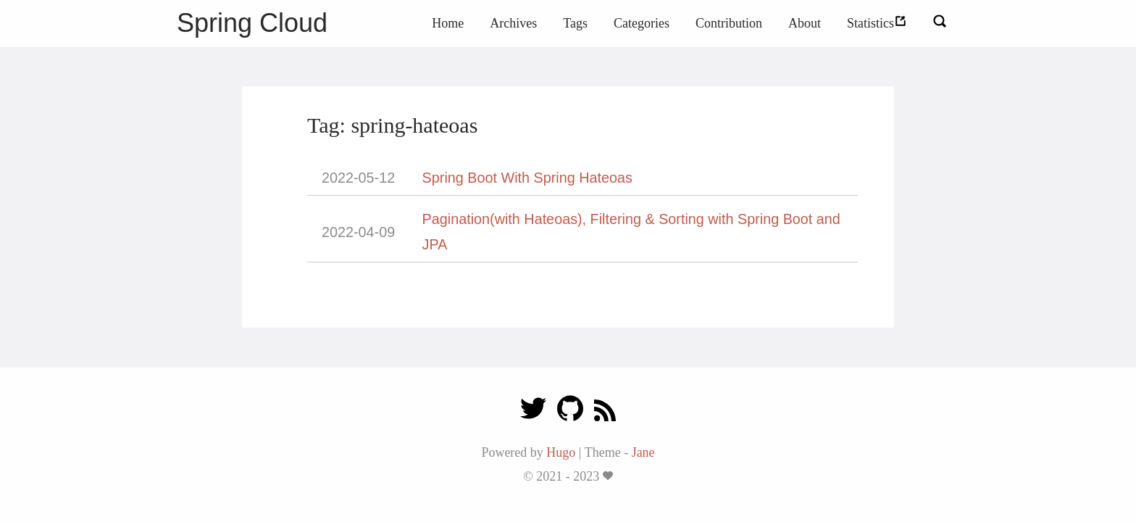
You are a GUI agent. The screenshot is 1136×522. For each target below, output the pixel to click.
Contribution (729, 23)
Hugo (560, 452)
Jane (643, 452)
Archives (513, 23)
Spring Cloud (252, 23)
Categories (641, 23)
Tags (575, 23)
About (804, 23)
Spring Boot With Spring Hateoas (527, 178)
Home (448, 23)
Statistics (877, 23)
